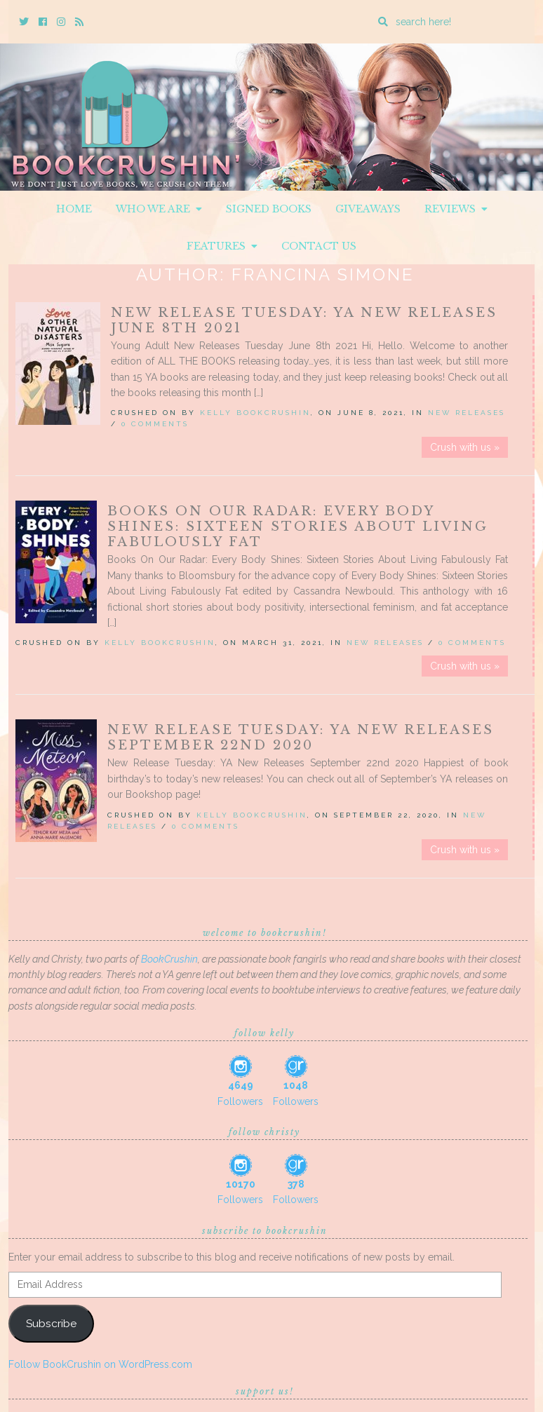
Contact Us (318, 246)
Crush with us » (465, 447)
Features (222, 246)
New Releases (466, 412)
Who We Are (159, 209)
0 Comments (155, 424)
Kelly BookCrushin (255, 412)
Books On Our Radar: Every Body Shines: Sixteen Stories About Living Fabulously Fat (297, 526)
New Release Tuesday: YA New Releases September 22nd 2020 (300, 737)
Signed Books (268, 209)
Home (74, 209)
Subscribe (51, 1323)
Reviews (456, 209)
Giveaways (368, 209)
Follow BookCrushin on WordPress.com (100, 1364)
